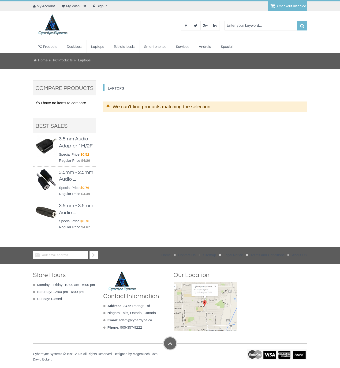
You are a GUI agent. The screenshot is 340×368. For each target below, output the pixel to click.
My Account (46, 6)
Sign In (102, 6)
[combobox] (260, 25)
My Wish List (76, 6)
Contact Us (187, 255)
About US (299, 255)
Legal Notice (233, 255)
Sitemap (209, 255)
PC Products (63, 60)
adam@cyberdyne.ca (135, 320)
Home (43, 60)
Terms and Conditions (267, 255)
